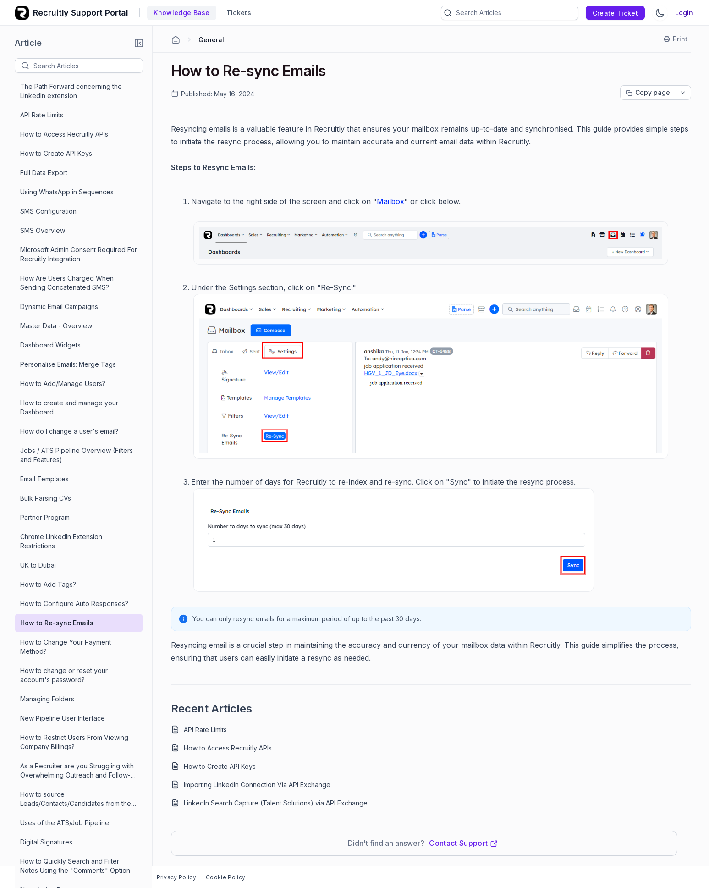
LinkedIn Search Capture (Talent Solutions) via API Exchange (276, 803)
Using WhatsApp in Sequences (67, 192)
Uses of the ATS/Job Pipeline (64, 823)
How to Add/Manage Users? (62, 383)
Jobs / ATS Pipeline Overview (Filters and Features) (76, 455)
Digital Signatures (46, 842)
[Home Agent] (175, 39)
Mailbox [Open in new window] (390, 201)
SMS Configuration (48, 211)
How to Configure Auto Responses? (74, 603)
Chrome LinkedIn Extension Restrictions (61, 541)
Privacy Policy (176, 877)
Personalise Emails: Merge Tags (68, 364)
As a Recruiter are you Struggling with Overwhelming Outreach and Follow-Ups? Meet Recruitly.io (77, 771)
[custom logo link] (22, 13)
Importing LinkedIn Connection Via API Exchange (257, 785)
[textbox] (88, 65)
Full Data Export (43, 172)
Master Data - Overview (56, 326)
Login (684, 13)
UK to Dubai (38, 565)
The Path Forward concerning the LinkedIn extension (71, 91)
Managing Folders (47, 699)
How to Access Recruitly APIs (64, 134)
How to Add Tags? (48, 584)
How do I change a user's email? (69, 431)
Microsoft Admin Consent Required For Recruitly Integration (78, 254)
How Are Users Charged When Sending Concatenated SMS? (67, 282)
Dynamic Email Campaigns (59, 306)
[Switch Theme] (660, 13)
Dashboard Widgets (50, 345)
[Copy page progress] (647, 92)
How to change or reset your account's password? (64, 675)
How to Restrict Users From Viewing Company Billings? (74, 742)
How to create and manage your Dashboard (69, 407)
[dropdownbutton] (683, 92)
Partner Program (45, 517)
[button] (139, 43)
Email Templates (44, 479)
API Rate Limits (41, 115)
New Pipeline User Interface (62, 718)
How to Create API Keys (56, 153)
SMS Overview (42, 230)
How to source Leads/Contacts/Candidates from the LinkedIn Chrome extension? (75, 799)
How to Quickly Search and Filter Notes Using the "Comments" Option (75, 865)
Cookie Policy (225, 877)
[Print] (676, 39)
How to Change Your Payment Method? (65, 646)
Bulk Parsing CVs (45, 498)
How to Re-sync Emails (56, 623)
